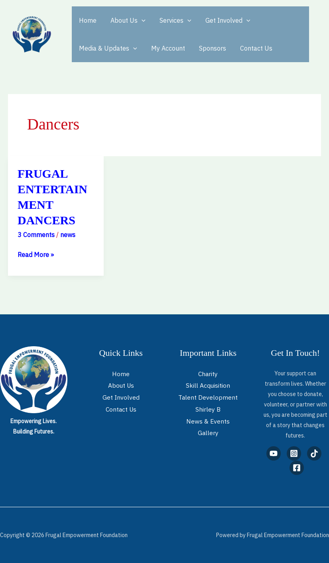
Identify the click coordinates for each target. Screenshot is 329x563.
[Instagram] (294, 453)
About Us (126, 20)
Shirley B (208, 409)
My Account (166, 48)
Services (172, 20)
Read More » (36, 254)
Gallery (208, 433)
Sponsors (209, 48)
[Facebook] (297, 468)
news (67, 235)
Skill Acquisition (208, 385)
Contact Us (252, 48)
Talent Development (208, 397)
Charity (208, 374)
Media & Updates (107, 48)
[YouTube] (273, 453)
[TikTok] (314, 453)
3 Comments (36, 235)
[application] (140, 20)
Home (87, 20)
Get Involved (223, 20)
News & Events (208, 421)
